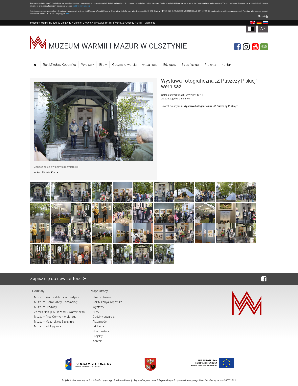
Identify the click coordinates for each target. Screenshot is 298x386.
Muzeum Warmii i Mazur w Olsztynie (50, 22)
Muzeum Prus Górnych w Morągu (55, 316)
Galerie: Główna (83, 22)
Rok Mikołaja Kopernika (59, 65)
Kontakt (226, 65)
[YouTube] (255, 47)
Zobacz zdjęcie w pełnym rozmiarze (56, 166)
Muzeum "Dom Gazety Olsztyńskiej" (56, 302)
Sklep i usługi (190, 65)
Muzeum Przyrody (45, 307)
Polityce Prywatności (81, 6)
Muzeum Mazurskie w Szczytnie (54, 321)
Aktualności (150, 65)
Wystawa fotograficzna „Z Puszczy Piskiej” (211, 106)
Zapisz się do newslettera (59, 278)
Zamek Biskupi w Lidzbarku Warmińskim (59, 312)
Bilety (103, 65)
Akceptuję (263, 16)
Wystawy (87, 65)
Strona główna (102, 297)
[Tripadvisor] (264, 46)
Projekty (210, 65)
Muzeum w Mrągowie (47, 326)
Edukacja (169, 65)
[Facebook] (237, 46)
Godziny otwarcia (124, 65)
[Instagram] (246, 47)
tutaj (67, 13)
